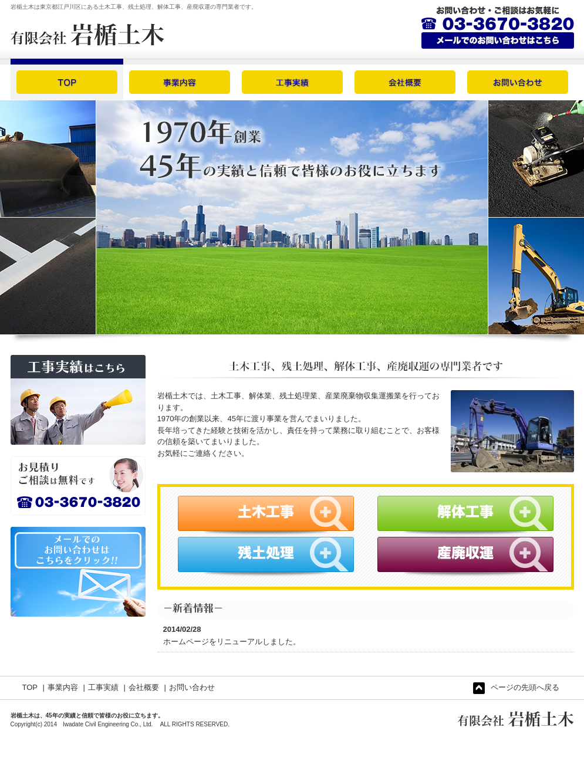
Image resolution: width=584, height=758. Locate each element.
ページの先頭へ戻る (516, 688)
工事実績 (103, 687)
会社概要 (144, 687)
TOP (30, 687)
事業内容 (63, 687)
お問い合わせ (192, 687)
